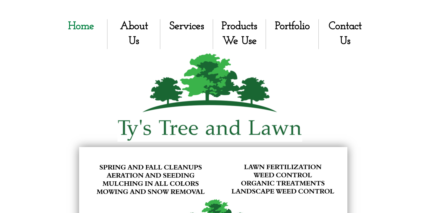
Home (81, 26)
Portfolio (292, 26)
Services (186, 26)
